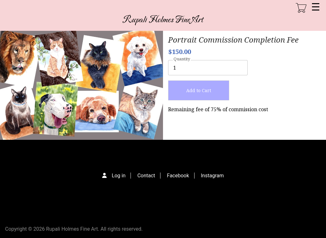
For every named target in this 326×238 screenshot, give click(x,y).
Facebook (178, 176)
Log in (118, 176)
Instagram (212, 176)
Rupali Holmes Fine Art (163, 20)
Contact (146, 176)
